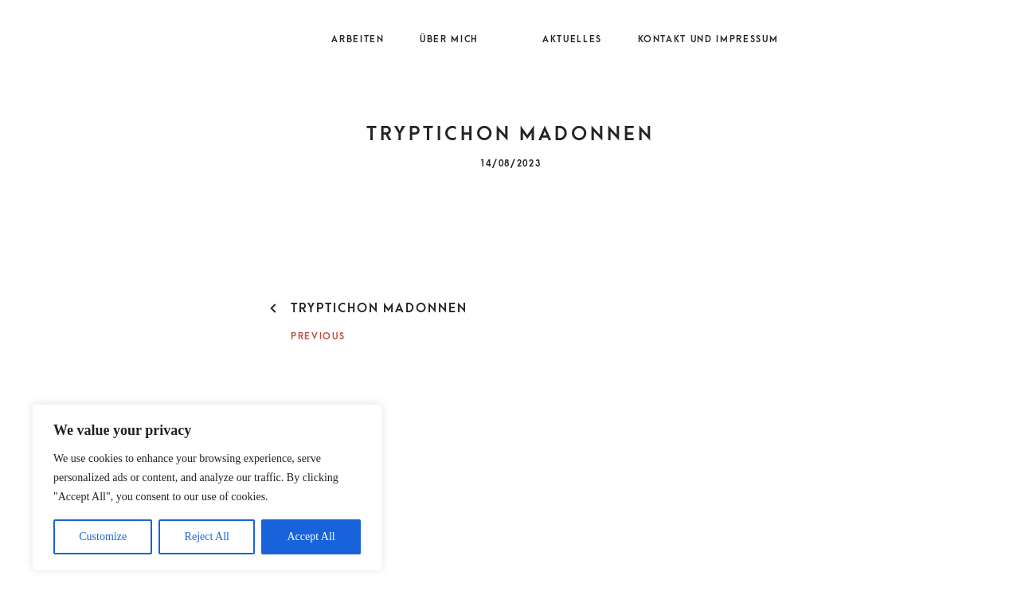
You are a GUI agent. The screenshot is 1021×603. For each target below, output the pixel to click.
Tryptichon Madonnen (379, 308)
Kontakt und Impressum (708, 40)
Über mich (449, 40)
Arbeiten (357, 40)
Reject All (207, 536)
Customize (103, 536)
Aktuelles (572, 40)
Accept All (310, 536)
